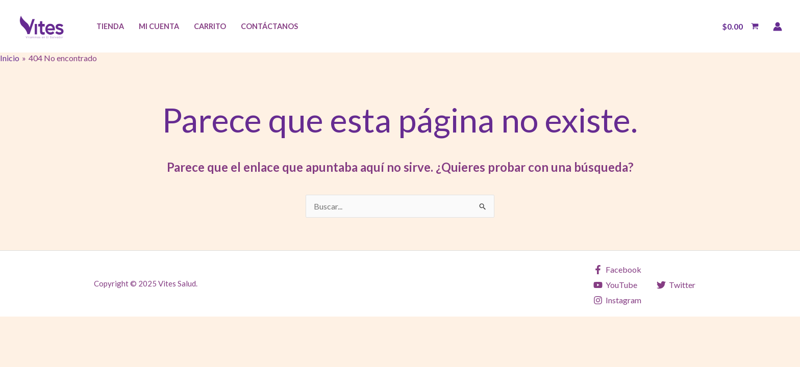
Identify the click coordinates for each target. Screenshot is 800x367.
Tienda (110, 26)
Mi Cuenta (159, 26)
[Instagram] (617, 300)
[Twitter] (676, 285)
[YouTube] (615, 285)
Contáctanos (269, 26)
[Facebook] (617, 269)
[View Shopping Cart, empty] (740, 26)
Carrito (210, 26)
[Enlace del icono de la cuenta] (777, 26)
